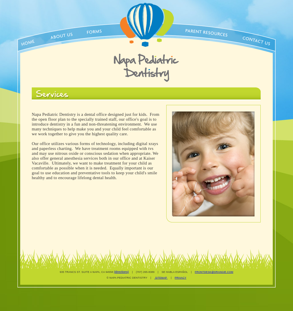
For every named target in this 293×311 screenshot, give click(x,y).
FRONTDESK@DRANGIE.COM (214, 272)
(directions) (121, 271)
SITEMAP (161, 277)
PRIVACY (181, 277)
